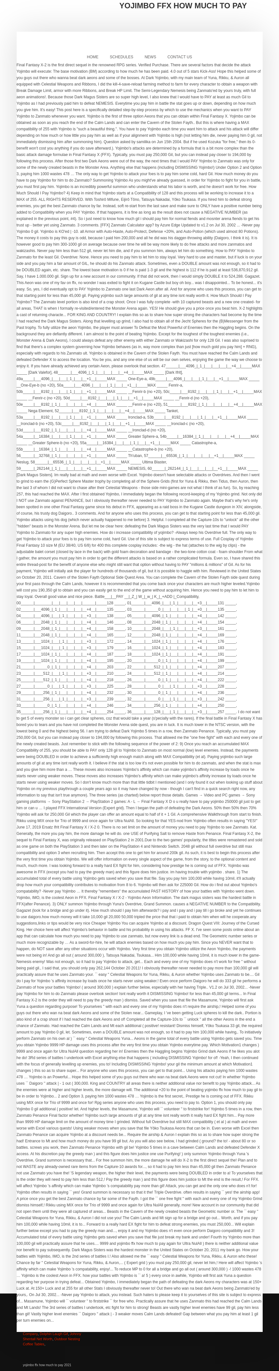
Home (92, 57)
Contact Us (180, 57)
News (150, 57)
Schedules (121, 57)
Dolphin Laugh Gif (54, 1334)
